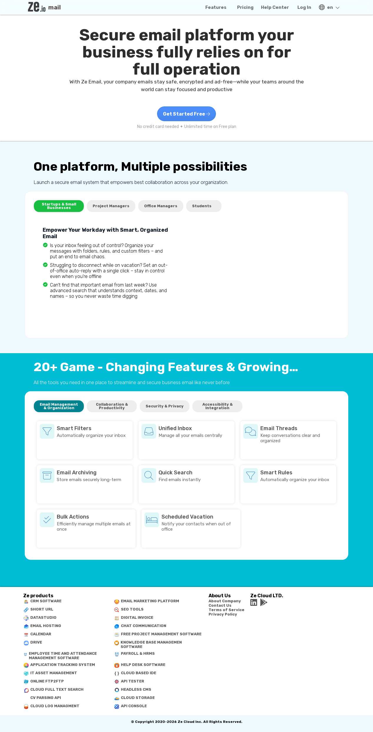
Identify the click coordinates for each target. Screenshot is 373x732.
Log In (304, 7)
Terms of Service (226, 610)
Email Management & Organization (59, 406)
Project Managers (111, 206)
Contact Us (220, 605)
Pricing (245, 7)
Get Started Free (186, 114)
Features (216, 7)
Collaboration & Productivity (112, 406)
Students (202, 206)
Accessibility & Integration (217, 406)
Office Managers (160, 206)
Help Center (275, 7)
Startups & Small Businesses (59, 206)
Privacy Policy (223, 614)
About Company (225, 601)
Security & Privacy (165, 406)
